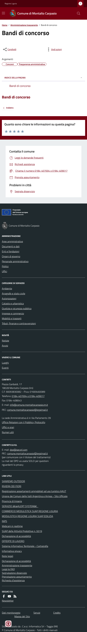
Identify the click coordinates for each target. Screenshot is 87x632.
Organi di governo (11, 256)
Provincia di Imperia (12, 501)
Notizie (5, 340)
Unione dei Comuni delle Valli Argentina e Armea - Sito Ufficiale (34, 496)
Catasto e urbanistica (13, 303)
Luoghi (5, 363)
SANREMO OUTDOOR (13, 481)
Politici (5, 266)
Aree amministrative (12, 241)
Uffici (4, 271)
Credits (56, 613)
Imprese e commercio (13, 313)
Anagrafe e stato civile (13, 293)
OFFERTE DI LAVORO (13, 541)
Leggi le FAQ (8, 569)
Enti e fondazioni (10, 251)
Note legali (7, 556)
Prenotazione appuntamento (17, 577)
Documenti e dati (11, 246)
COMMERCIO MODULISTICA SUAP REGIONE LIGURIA (30, 511)
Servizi (36, 613)
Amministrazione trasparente (24, 25)
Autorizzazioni (9, 298)
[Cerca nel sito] (77, 13)
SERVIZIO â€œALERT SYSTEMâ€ (20, 506)
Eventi (5, 368)
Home (4, 25)
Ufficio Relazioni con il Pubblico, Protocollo (23, 422)
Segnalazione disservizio (14, 573)
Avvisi (5, 345)
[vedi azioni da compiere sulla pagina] (53, 49)
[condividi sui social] (9, 49)
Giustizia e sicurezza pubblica (16, 308)
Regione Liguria (11, 3)
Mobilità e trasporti (11, 318)
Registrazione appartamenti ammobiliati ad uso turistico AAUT (34, 491)
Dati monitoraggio (11, 613)
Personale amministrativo (15, 261)
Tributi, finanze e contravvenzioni (19, 323)
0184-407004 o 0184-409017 (28, 396)
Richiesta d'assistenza (13, 580)
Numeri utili (8, 432)
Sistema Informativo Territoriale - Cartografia (25, 546)
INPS (4, 521)
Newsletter (8, 601)
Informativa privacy (12, 551)
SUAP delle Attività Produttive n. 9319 (22, 531)
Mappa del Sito (22, 616)
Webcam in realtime (12, 526)
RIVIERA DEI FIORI (11, 486)
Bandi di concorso (16, 97)
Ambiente (7, 288)
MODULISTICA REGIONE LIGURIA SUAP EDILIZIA (27, 516)
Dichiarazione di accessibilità (16, 536)
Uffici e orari (8, 427)
